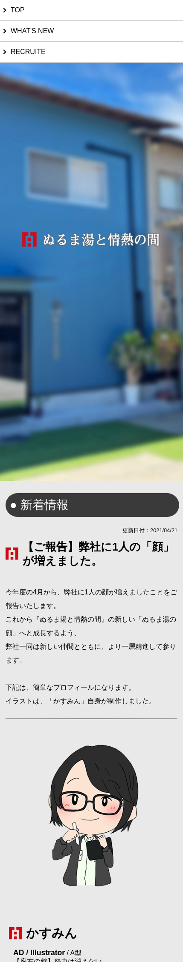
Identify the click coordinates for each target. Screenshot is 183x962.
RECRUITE (28, 51)
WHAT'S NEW (32, 30)
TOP (18, 10)
